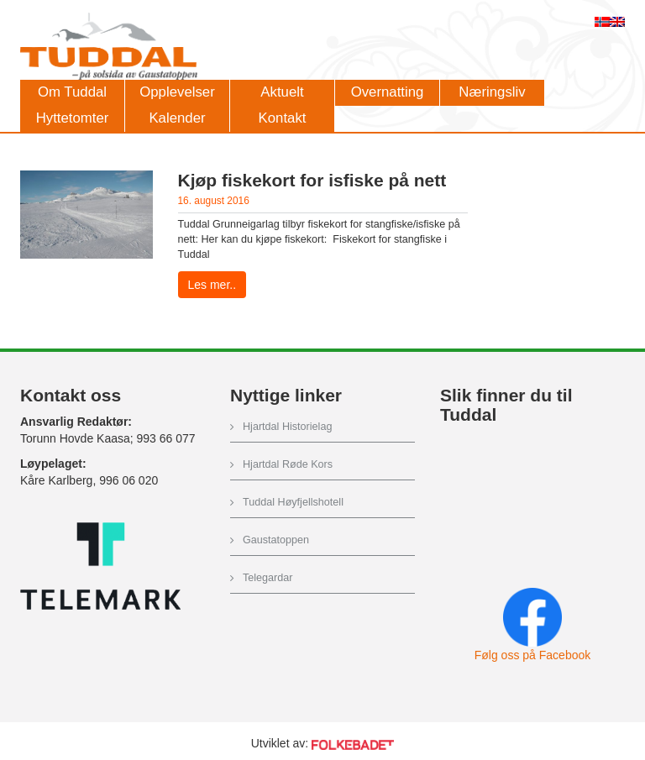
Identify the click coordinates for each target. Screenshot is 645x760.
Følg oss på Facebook (533, 655)
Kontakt (283, 118)
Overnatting (387, 92)
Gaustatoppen (276, 540)
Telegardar (268, 578)
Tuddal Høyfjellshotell (293, 502)
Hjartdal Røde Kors (288, 464)
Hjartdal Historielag (287, 426)
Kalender (177, 118)
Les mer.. (212, 284)
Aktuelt (281, 92)
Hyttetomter (72, 118)
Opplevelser (177, 92)
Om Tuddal (72, 92)
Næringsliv (492, 92)
